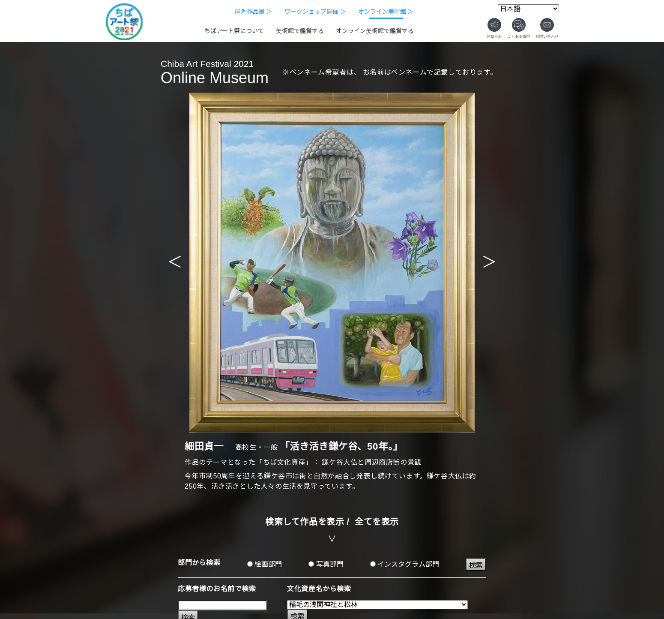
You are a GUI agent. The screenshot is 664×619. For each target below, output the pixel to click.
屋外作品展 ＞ (253, 11)
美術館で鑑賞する (300, 30)
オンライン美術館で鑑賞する (375, 30)
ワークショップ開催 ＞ (315, 11)
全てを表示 (377, 521)
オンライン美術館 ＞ (386, 11)
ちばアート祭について (234, 30)
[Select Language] (528, 8)
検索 (476, 565)
